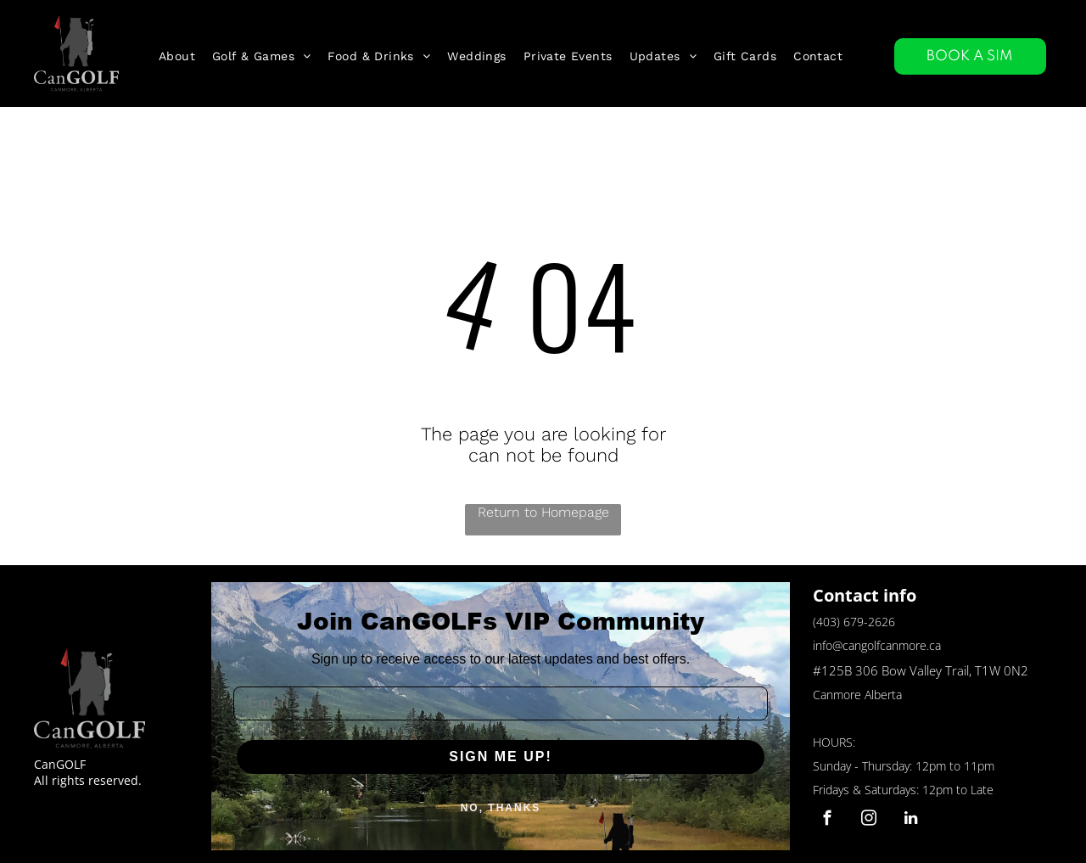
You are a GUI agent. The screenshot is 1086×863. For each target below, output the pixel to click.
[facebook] (827, 821)
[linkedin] (911, 821)
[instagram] (869, 821)
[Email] (500, 703)
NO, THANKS (501, 808)
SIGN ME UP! (500, 756)
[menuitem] (177, 56)
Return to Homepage (543, 512)
